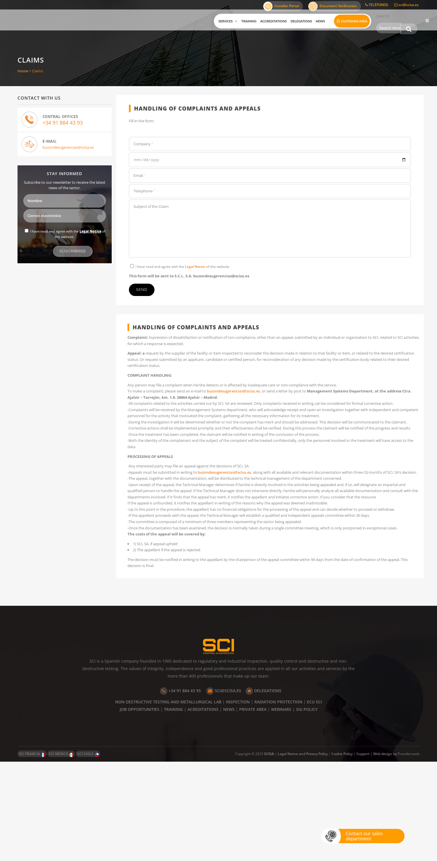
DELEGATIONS (263, 790)
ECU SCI (314, 801)
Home (23, 70)
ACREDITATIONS (202, 808)
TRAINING (173, 808)
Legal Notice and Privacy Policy (303, 853)
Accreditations (268, 21)
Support (363, 853)
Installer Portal (281, 6)
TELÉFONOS (376, 4)
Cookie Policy (342, 853)
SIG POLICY (307, 808)
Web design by (385, 853)
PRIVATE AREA (252, 808)
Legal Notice (90, 231)
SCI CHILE (88, 853)
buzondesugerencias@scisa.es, (248, 404)
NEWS (229, 808)
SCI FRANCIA (32, 853)
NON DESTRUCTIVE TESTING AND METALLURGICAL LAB (168, 801)
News (315, 21)
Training (244, 21)
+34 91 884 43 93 (63, 123)
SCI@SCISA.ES (223, 790)
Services (223, 21)
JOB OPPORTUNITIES (139, 808)
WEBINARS (281, 808)
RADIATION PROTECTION (278, 801)
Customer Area (349, 21)
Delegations (296, 21)
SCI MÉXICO (61, 853)
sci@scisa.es (406, 4)
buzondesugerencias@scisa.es (68, 148)
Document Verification (332, 6)
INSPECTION (238, 801)
